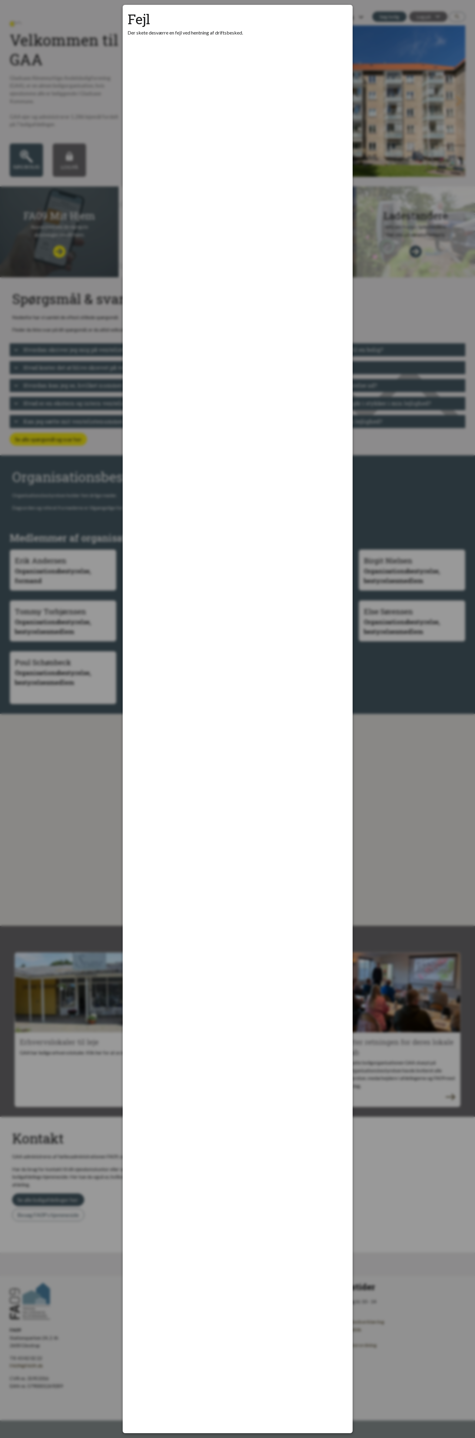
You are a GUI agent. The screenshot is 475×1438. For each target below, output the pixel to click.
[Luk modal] (340, 17)
